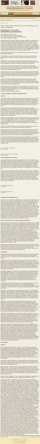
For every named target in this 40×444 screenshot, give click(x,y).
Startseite (5, 13)
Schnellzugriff (2, 14)
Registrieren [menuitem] (38, 14)
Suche (3, 15)
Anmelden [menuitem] (36, 14)
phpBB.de (24, 441)
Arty (15, 440)
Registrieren (13, 15)
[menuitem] (34, 14)
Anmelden (7, 15)
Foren (11, 13)
